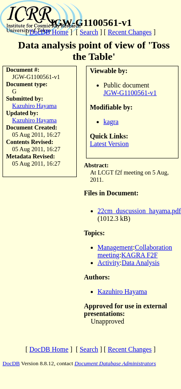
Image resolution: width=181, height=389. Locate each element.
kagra (111, 121)
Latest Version (109, 143)
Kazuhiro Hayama (34, 105)
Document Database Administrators (115, 363)
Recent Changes (130, 32)
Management (115, 247)
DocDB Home (48, 32)
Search (89, 32)
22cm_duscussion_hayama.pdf (139, 210)
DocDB (11, 363)
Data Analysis (140, 262)
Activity (108, 262)
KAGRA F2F (139, 255)
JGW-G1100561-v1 (130, 92)
